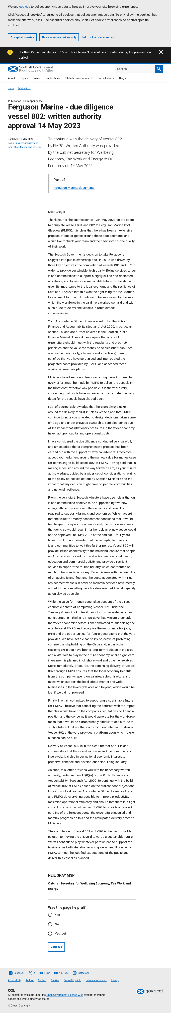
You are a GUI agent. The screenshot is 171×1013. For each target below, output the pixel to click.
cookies (24, 7)
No (57, 924)
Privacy (115, 980)
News (36, 78)
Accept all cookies (22, 37)
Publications (53, 78)
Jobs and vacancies (96, 980)
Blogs (122, 78)
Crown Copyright (72, 980)
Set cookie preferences (97, 37)
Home (11, 88)
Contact (42, 980)
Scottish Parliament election (38, 52)
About (11, 78)
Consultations (106, 78)
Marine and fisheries (31, 147)
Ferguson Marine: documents (74, 188)
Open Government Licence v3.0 (64, 994)
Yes (57, 915)
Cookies (55, 980)
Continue (56, 946)
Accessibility (14, 980)
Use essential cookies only (59, 37)
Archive (30, 980)
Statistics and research (78, 78)
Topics (24, 78)
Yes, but (60, 933)
